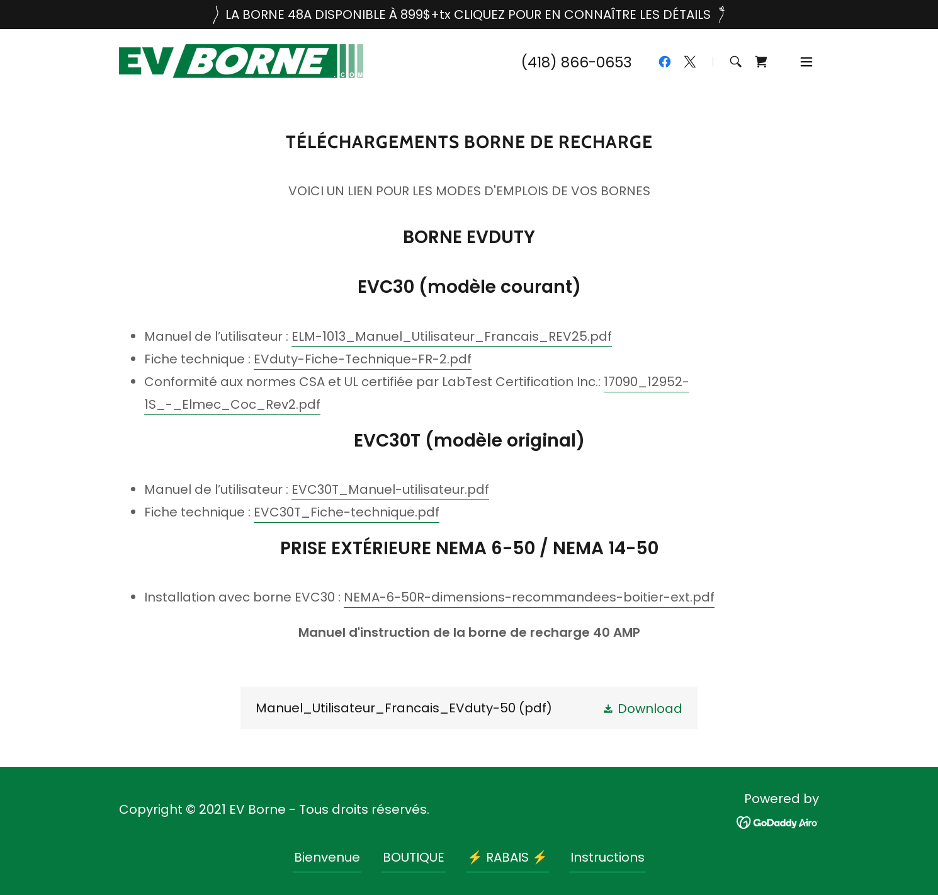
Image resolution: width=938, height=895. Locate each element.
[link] (241, 60)
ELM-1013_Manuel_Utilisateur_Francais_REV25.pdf (451, 336)
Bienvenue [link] (327, 857)
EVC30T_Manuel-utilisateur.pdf (390, 489)
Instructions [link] (607, 857)
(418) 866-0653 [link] (576, 62)
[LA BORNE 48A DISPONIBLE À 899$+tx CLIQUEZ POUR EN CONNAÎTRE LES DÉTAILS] (469, 14)
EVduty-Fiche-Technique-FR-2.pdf (363, 359)
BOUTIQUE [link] (413, 857)
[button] (806, 61)
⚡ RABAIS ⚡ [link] (507, 857)
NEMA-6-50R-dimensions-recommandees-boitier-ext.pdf (529, 597)
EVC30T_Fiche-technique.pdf (346, 512)
